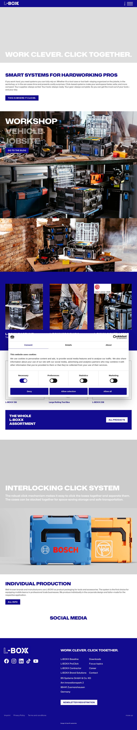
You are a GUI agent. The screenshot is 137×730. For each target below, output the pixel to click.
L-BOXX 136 (11, 402)
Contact (93, 672)
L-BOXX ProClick (70, 663)
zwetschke (74, 723)
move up (129, 715)
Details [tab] (68, 345)
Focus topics (96, 663)
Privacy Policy (19, 715)
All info (13, 602)
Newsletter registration (79, 702)
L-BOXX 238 (98, 402)
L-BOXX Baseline (70, 659)
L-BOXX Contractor (71, 668)
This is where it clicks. (22, 98)
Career (92, 668)
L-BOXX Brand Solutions (73, 672)
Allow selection (68, 391)
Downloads (95, 659)
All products (117, 420)
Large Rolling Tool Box (59, 402)
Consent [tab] (28, 345)
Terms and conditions (37, 715)
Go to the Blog (17, 150)
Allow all (108, 391)
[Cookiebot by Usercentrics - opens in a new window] (115, 337)
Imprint (7, 715)
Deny (29, 391)
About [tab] (109, 345)
